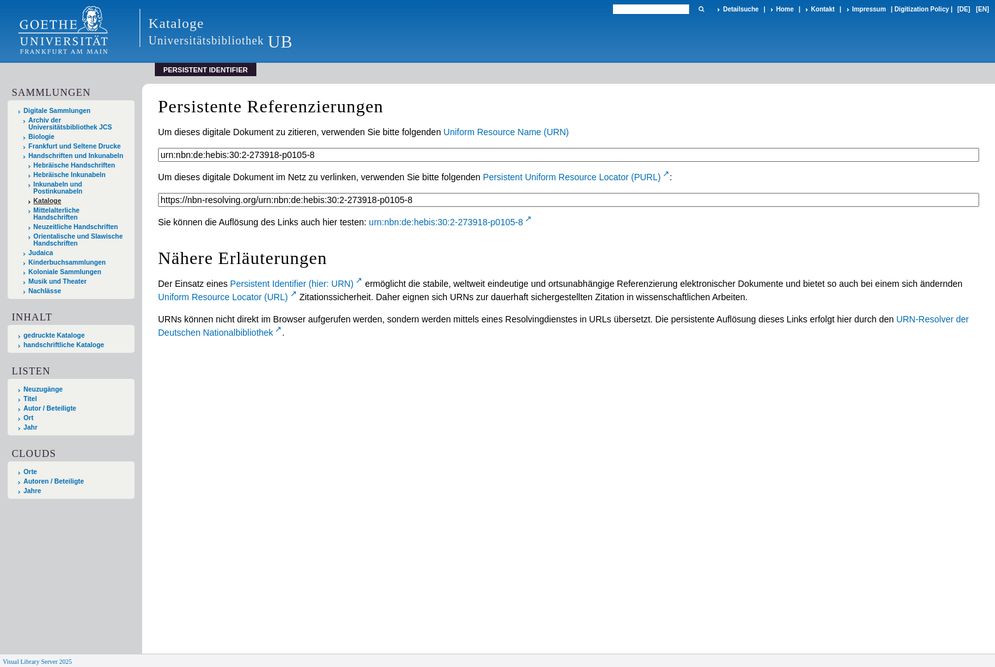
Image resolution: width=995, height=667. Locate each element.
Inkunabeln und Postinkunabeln (58, 188)
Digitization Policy (921, 9)
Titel (30, 398)
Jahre (32, 490)
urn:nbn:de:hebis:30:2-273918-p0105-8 (446, 222)
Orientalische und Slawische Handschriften (78, 240)
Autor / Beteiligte (49, 408)
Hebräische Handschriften (74, 165)
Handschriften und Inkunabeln (76, 155)
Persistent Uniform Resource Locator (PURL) (572, 177)
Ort (28, 417)
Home (785, 9)
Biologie (42, 136)
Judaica (41, 252)
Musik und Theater (58, 281)
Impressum (869, 9)
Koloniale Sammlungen (65, 271)
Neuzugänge (43, 389)
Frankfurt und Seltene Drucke (75, 146)
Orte (30, 471)
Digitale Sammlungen (57, 110)
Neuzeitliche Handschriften (76, 226)
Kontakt (822, 9)
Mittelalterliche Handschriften (57, 214)
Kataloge (48, 200)
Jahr (30, 427)
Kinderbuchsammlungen (67, 262)
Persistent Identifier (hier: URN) (292, 284)
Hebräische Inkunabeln (70, 174)
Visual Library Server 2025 (37, 661)
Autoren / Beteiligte (53, 481)
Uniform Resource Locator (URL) (223, 297)
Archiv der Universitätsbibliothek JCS (70, 124)
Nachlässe (45, 290)
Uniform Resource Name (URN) (506, 132)
